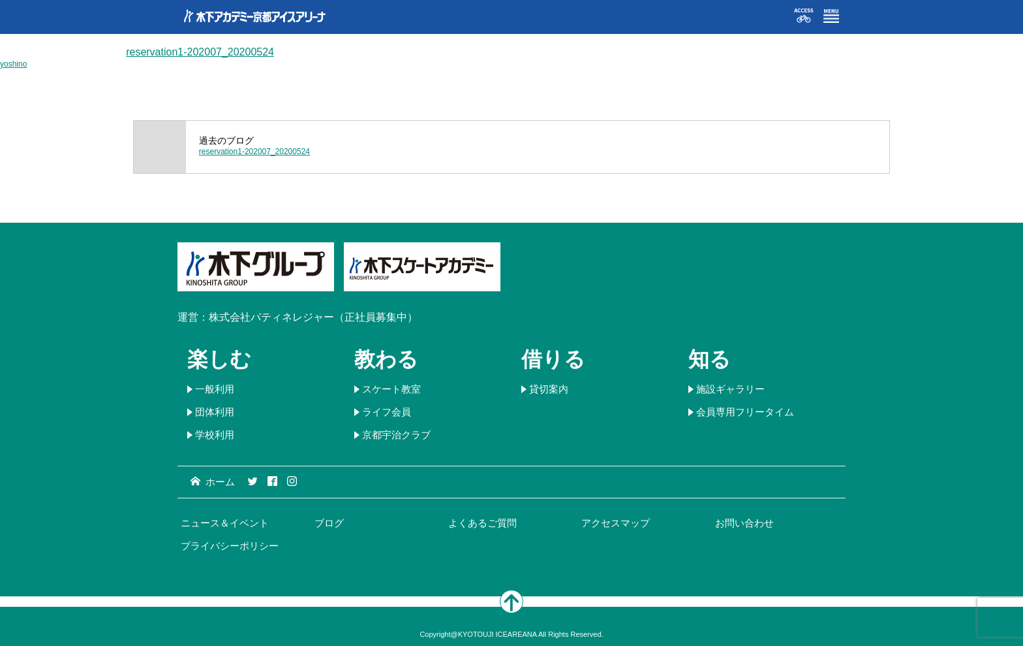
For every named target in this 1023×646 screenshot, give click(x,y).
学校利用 (214, 434)
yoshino (13, 64)
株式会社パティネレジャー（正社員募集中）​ (313, 317)
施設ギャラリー (730, 389)
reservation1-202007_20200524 (200, 51)
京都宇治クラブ (396, 434)
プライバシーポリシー (230, 545)
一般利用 (214, 389)
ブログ (329, 522)
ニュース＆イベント (225, 522)
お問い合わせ (744, 522)
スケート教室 (391, 389)
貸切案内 (548, 389)
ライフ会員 (386, 411)
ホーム (213, 481)
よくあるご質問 (482, 522)
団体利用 (214, 411)
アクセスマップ (615, 522)
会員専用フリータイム (745, 411)
